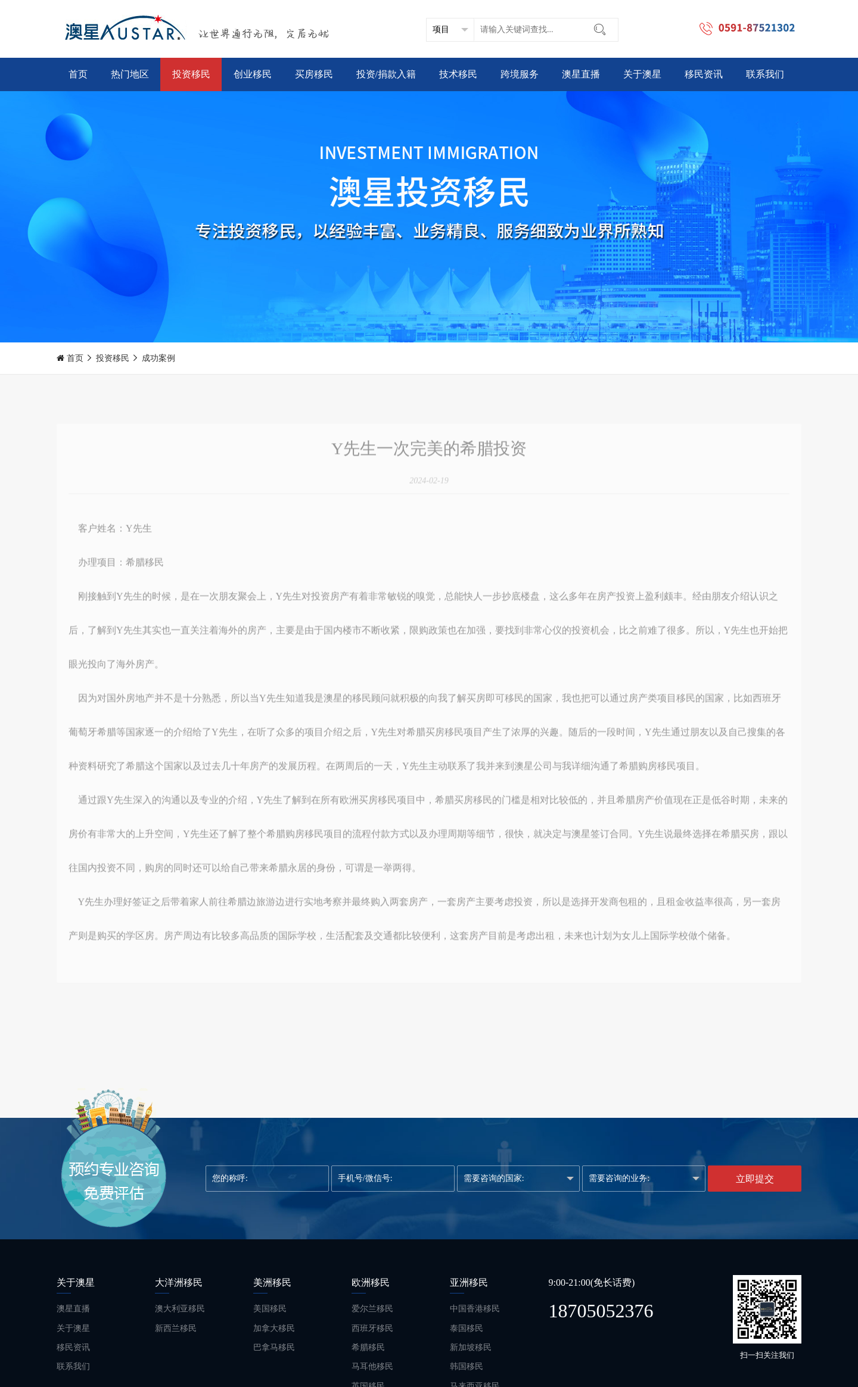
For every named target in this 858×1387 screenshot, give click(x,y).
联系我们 (765, 74)
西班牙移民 (372, 1328)
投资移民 (191, 74)
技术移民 (458, 74)
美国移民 (270, 1308)
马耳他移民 (372, 1366)
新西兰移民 (176, 1328)
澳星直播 (581, 74)
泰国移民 (466, 1328)
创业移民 (253, 74)
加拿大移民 (274, 1328)
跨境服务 (519, 74)
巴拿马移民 (274, 1347)
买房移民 (314, 74)
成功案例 (158, 358)
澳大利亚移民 (180, 1308)
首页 (78, 74)
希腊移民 (368, 1347)
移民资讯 (704, 74)
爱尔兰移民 (372, 1308)
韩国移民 (466, 1366)
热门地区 (130, 74)
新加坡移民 (471, 1347)
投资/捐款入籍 (386, 74)
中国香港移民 (475, 1308)
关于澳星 (642, 74)
